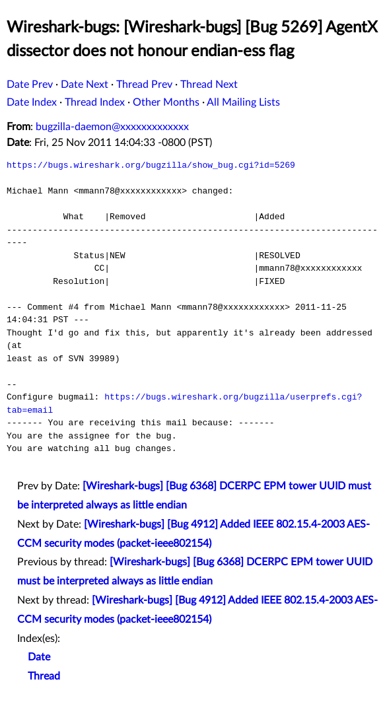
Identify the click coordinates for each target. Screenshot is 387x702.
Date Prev (30, 84)
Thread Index (95, 102)
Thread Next (209, 84)
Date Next (84, 84)
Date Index (32, 102)
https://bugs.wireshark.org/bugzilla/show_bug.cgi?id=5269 (151, 165)
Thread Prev (144, 84)
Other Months (166, 102)
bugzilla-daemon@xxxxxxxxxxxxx (112, 127)
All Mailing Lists (243, 102)
